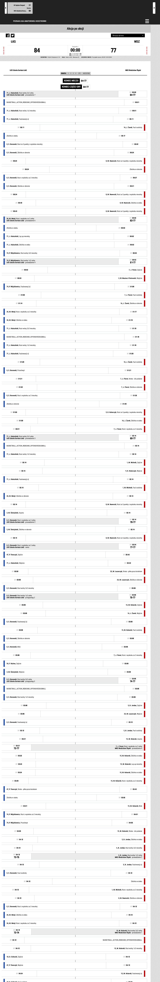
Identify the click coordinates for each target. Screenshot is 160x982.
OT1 (79, 73)
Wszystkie (86, 73)
